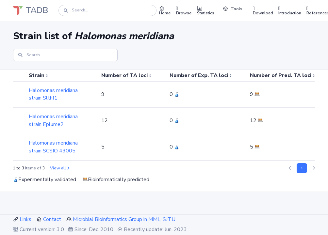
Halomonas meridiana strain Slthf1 (53, 94)
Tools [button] (232, 9)
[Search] (107, 10)
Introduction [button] (289, 10)
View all (59, 168)
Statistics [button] (205, 10)
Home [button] (165, 10)
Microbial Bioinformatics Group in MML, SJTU (124, 219)
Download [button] (263, 10)
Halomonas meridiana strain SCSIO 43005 (53, 146)
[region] (164, 115)
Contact (52, 219)
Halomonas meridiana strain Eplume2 (53, 120)
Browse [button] (184, 10)
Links (25, 219)
